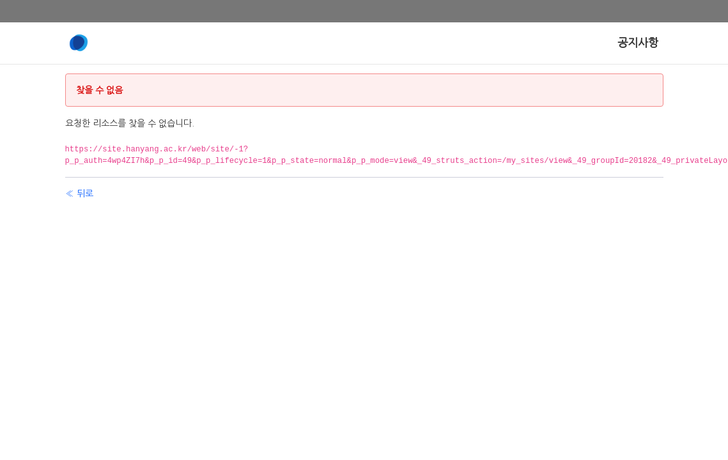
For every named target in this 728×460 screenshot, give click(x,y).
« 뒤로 (79, 193)
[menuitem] (637, 43)
